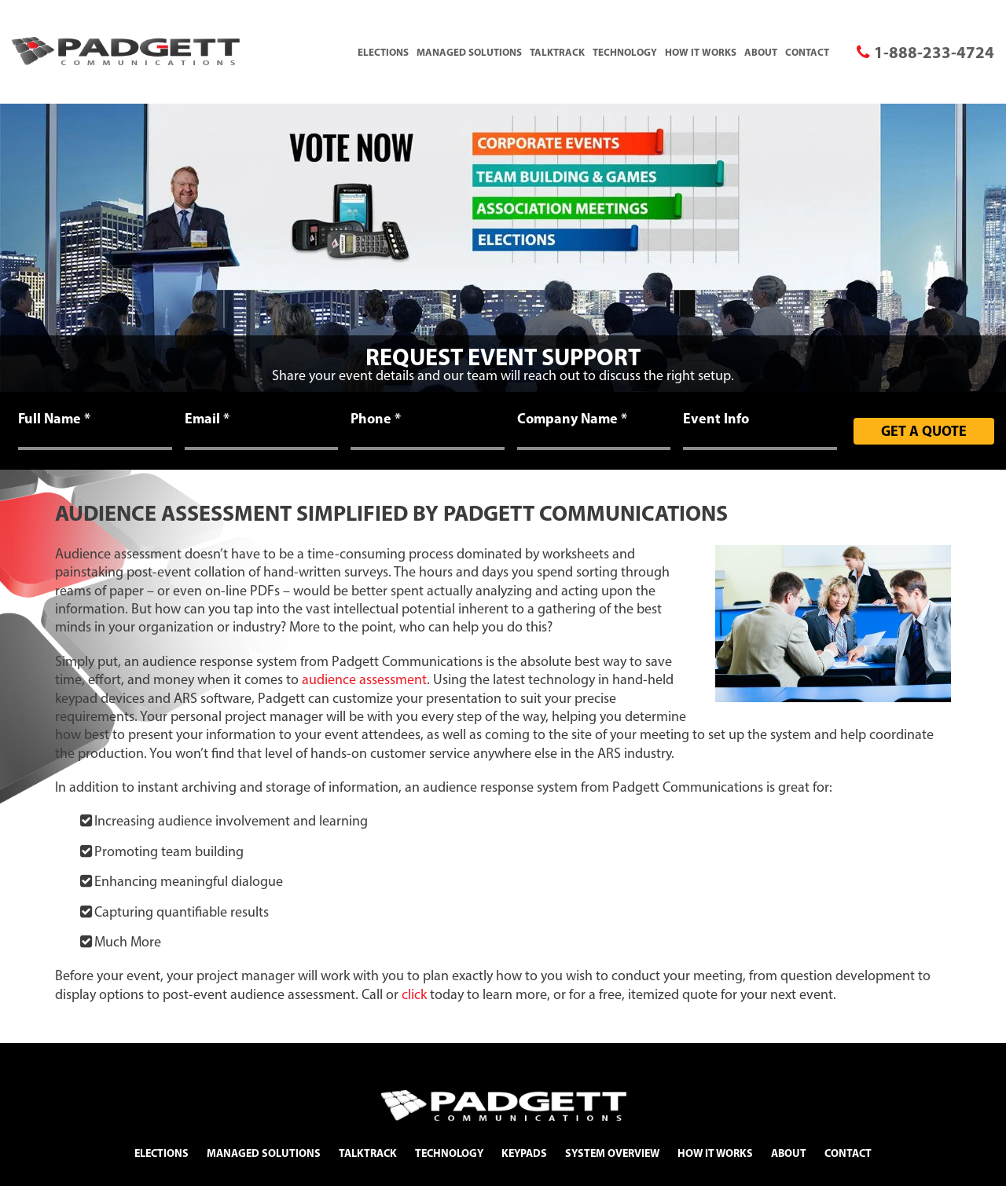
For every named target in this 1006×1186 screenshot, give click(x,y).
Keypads (524, 1153)
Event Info (716, 419)
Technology (625, 52)
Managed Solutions (469, 52)
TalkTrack (557, 52)
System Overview (612, 1153)
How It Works (700, 52)
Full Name (54, 419)
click (414, 994)
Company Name (572, 419)
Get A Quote (924, 431)
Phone (376, 419)
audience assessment (364, 679)
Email (207, 419)
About (760, 52)
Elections (383, 52)
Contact (807, 52)
